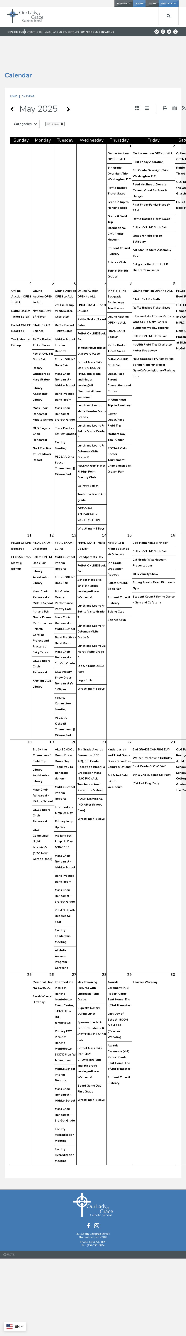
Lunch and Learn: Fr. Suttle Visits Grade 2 (91, 584)
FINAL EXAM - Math (146, 272)
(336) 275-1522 (97, 1214)
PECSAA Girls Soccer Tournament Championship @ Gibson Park (119, 432)
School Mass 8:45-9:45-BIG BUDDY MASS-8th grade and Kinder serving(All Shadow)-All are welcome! (90, 351)
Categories (27, 96)
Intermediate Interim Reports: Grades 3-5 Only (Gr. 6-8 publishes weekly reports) (154, 294)
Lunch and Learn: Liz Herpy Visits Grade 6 (91, 624)
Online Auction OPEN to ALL (153, 126)
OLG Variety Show (145, 546)
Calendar (28, 68)
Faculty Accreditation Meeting (64, 1107)
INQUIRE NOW (105, 3)
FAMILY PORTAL (167, 3)
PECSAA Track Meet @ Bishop (21, 535)
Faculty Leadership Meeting (63, 908)
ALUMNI (125, 3)
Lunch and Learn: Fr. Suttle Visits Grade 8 (91, 404)
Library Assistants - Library (41, 366)
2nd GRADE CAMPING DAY (151, 722)
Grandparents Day (90, 529)
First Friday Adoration (148, 134)
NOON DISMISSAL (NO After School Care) (90, 777)
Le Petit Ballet (88, 458)
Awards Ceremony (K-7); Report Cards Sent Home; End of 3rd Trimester (119, 966)
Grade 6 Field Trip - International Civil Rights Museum (117, 200)
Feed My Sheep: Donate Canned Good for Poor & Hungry (150, 162)
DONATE (146, 3)
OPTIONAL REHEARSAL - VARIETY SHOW (88, 486)
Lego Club (84, 652)
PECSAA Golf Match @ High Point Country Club (91, 444)
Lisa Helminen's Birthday (150, 515)
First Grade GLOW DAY (149, 739)
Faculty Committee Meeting (63, 676)
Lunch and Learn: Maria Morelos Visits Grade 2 (91, 383)
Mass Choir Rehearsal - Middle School (43, 386)
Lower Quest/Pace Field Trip (116, 392)
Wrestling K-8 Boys (91, 501)
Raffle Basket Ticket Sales (151, 191)
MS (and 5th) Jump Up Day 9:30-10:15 (64, 814)
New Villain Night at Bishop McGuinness (118, 521)
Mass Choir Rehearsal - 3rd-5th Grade (65, 386)
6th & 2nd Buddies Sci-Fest (152, 747)
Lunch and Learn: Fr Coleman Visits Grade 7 (90, 424)
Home (13, 68)
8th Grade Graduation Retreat (115, 541)
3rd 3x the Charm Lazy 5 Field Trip (42, 727)
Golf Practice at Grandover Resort (42, 426)
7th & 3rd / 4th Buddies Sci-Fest (65, 888)
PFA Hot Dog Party (146, 755)
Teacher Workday (145, 954)
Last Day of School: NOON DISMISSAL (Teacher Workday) (118, 997)
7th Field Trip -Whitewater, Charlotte (65, 283)
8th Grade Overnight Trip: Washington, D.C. (119, 146)
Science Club (117, 235)
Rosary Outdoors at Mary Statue (41, 346)
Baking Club (116, 584)
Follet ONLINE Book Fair (150, 200)
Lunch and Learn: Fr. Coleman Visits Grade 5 (91, 604)
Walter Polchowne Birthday (152, 730)
